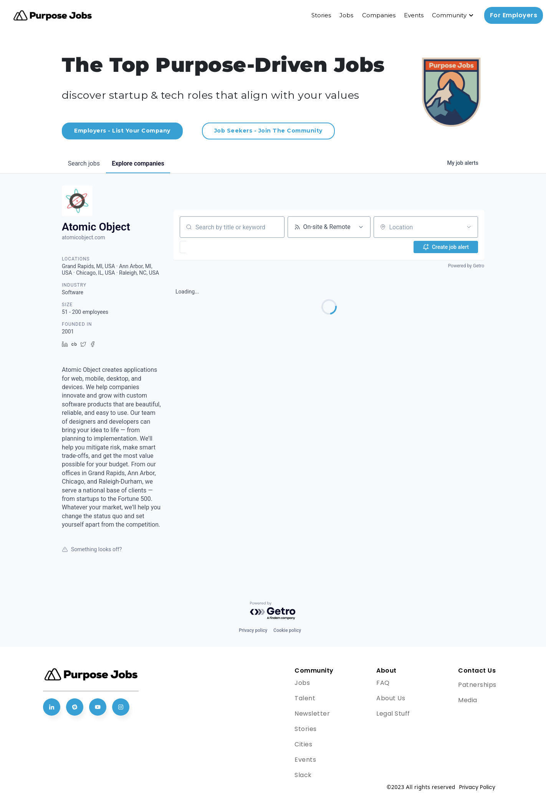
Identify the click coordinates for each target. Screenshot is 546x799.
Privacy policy (253, 630)
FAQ (383, 682)
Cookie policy (287, 630)
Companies (378, 15)
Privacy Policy (477, 787)
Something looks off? (92, 549)
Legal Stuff (393, 713)
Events (414, 15)
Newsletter (312, 713)
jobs (84, 163)
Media (467, 700)
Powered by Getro (466, 266)
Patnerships (477, 684)
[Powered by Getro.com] (273, 611)
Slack (303, 775)
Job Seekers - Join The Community (268, 130)
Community (449, 15)
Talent (305, 698)
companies (138, 163)
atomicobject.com (83, 237)
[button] (205, 247)
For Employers (514, 15)
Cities (303, 744)
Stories (321, 15)
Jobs (346, 15)
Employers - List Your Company (122, 130)
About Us (390, 698)
